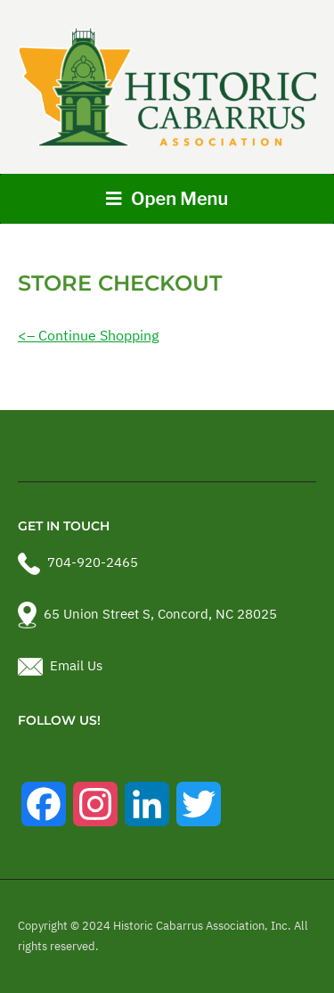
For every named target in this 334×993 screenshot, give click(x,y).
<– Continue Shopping (88, 335)
